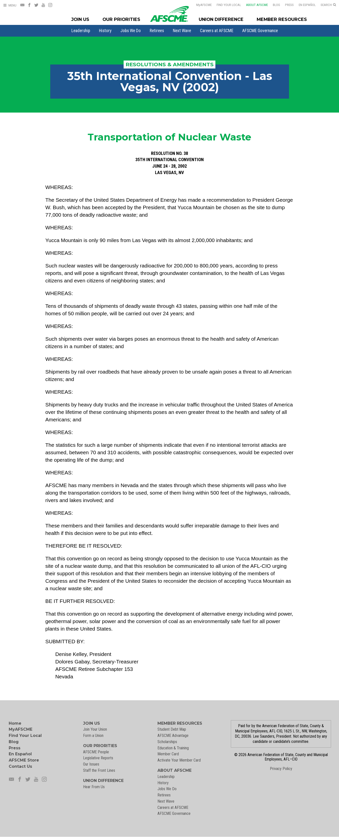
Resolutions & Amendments (170, 64)
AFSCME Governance (260, 30)
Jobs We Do (130, 30)
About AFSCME (254, 5)
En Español (303, 5)
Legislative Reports (98, 758)
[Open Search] (328, 5)
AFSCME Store (24, 760)
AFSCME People (96, 752)
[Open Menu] (9, 5)
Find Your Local (225, 5)
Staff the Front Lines (99, 770)
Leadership (80, 30)
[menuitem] (80, 30)
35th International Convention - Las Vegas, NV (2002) (169, 81)
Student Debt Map (171, 729)
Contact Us (20, 766)
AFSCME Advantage (173, 735)
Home (15, 723)
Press (286, 5)
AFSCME (200, 5)
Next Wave (182, 30)
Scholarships (167, 741)
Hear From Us (94, 786)
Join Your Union (95, 729)
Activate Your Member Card (179, 760)
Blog (273, 5)
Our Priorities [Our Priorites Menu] (121, 19)
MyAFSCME (20, 729)
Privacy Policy (281, 768)
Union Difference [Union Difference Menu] (221, 19)
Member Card (168, 754)
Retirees (157, 30)
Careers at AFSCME (216, 30)
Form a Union (93, 735)
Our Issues (91, 764)
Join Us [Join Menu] (80, 19)
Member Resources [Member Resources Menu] (282, 19)
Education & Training (173, 748)
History (105, 30)
